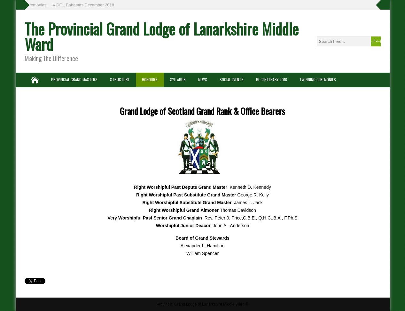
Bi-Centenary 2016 (271, 79)
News (202, 79)
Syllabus (178, 79)
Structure (119, 79)
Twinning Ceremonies (318, 79)
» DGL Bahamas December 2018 (84, 5)
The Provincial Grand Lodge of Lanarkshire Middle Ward (162, 36)
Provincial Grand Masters (74, 79)
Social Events (232, 79)
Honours (150, 79)
